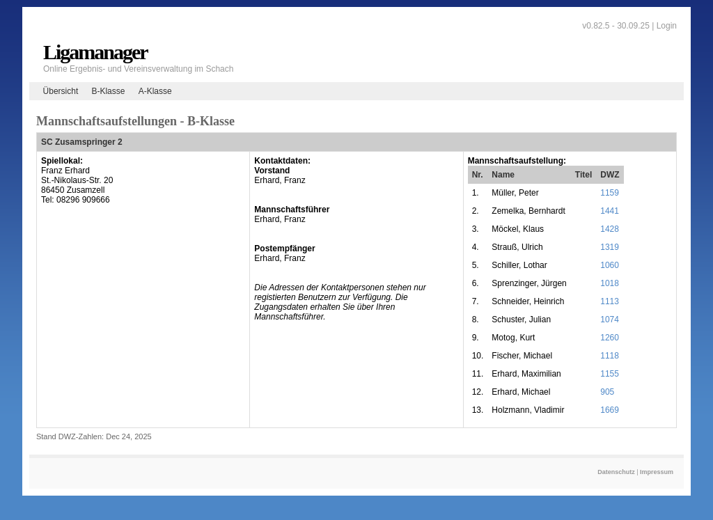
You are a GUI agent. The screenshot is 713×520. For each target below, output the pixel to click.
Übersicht (61, 91)
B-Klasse (108, 91)
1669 (609, 410)
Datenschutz (616, 471)
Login (667, 26)
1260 (609, 337)
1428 (609, 229)
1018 (609, 283)
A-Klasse (155, 91)
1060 (609, 265)
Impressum (656, 471)
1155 (609, 374)
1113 (609, 301)
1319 (609, 247)
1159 (609, 193)
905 (607, 392)
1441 (609, 211)
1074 (609, 319)
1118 (609, 356)
